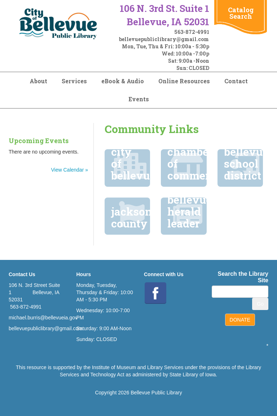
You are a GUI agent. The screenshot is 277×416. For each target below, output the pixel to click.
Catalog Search (241, 13)
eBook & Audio (122, 81)
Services (74, 81)
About (38, 81)
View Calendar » (69, 170)
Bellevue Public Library (156, 392)
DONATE (240, 320)
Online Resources (184, 81)
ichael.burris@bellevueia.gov (45, 317)
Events (138, 99)
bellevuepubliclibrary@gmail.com (164, 39)
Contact (236, 81)
